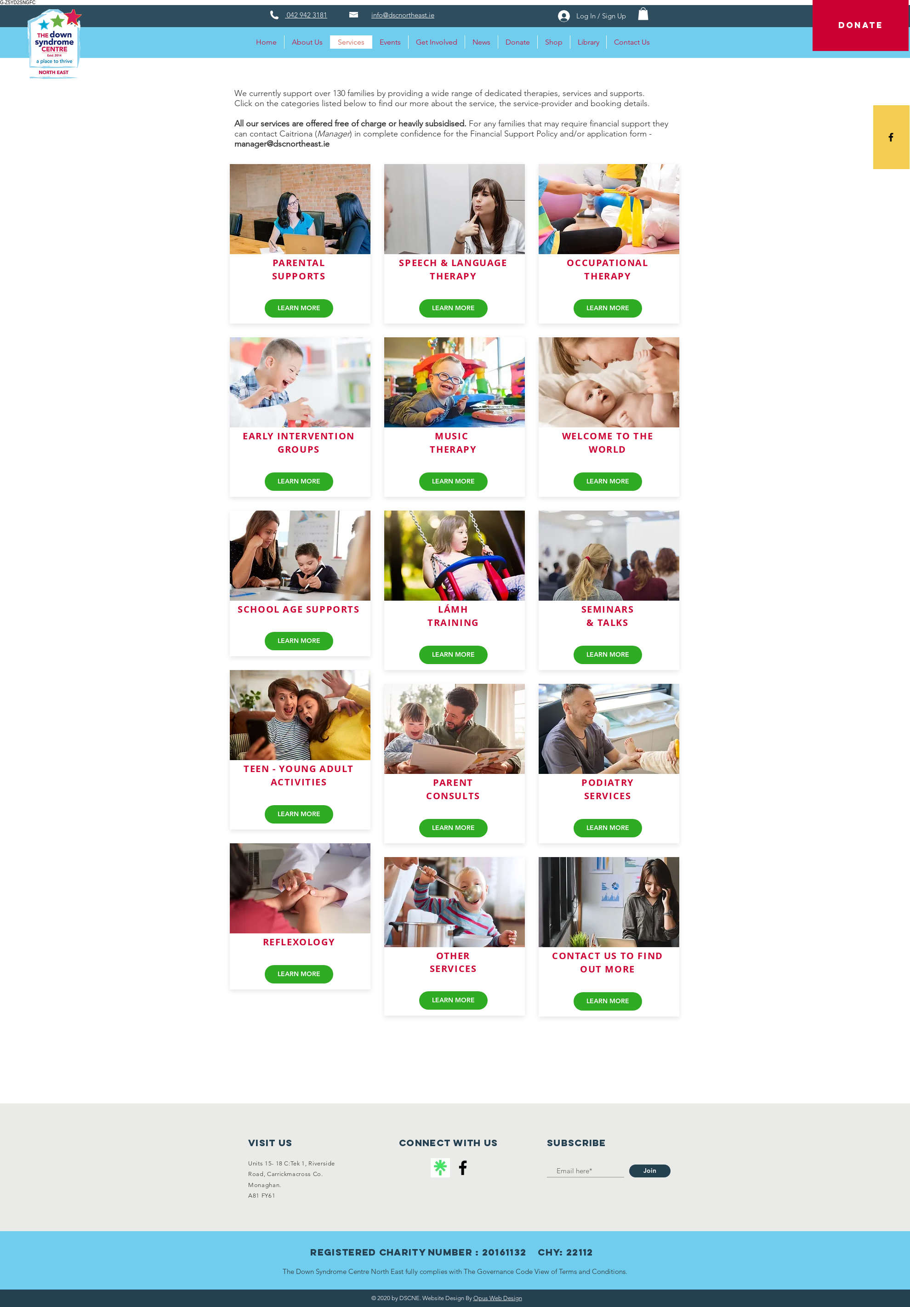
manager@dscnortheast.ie (282, 144)
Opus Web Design (497, 1298)
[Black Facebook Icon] (891, 137)
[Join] (650, 1171)
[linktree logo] (440, 1167)
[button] (643, 13)
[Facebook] (462, 1167)
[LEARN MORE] (299, 308)
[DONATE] (861, 25)
